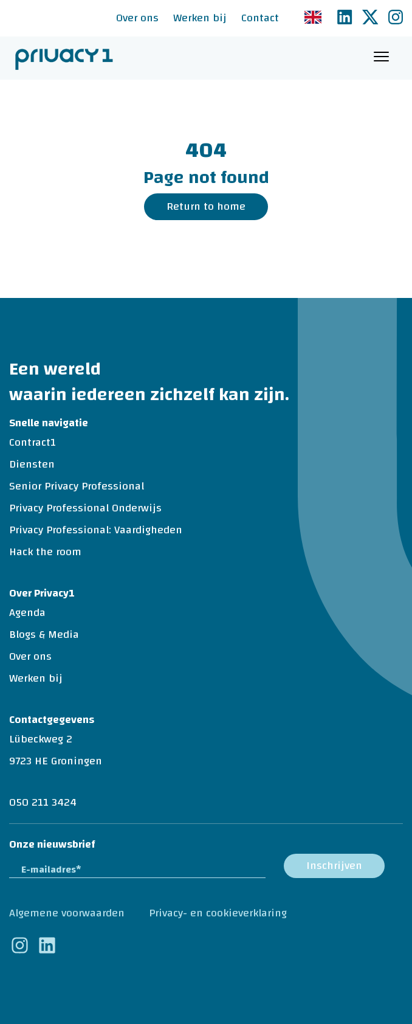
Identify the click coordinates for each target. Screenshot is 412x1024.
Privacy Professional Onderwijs (85, 508)
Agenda (27, 613)
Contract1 (32, 442)
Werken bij (200, 18)
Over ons (137, 18)
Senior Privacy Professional (76, 486)
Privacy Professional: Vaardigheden (95, 530)
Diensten (32, 464)
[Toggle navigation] (381, 58)
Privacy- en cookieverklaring (218, 913)
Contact (260, 18)
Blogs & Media (44, 634)
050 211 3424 (43, 802)
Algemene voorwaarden (67, 913)
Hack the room (45, 552)
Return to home (206, 206)
